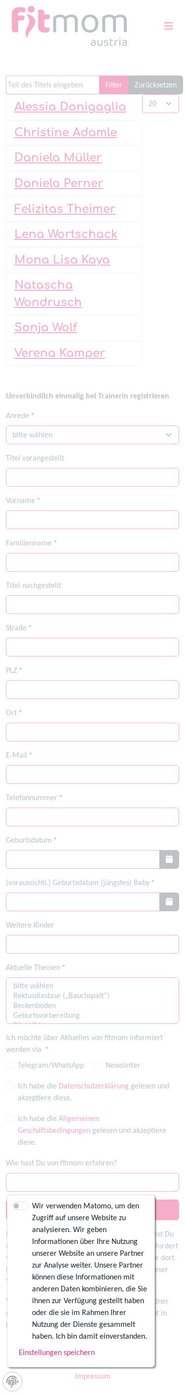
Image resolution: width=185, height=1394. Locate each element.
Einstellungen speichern (57, 1352)
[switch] (20, 1206)
